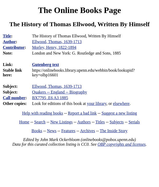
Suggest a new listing (119, 113)
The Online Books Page (79, 10)
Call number (14, 98)
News (51, 131)
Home (24, 122)
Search (40, 122)
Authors (84, 122)
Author (9, 41)
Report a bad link (82, 113)
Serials (134, 122)
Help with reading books (42, 113)
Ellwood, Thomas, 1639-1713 (57, 86)
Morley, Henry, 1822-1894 (54, 47)
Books (36, 131)
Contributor (14, 47)
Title (7, 36)
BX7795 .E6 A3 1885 (50, 98)
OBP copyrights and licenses (121, 144)
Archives (87, 131)
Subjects (117, 122)
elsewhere (121, 103)
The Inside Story (114, 131)
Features (68, 131)
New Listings (61, 122)
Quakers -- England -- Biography (59, 92)
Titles (100, 122)
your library (96, 103)
